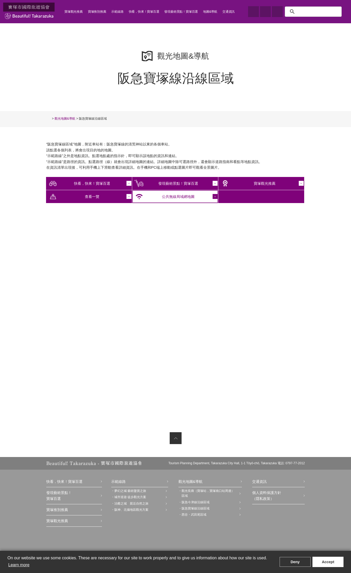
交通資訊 (228, 11)
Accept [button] (328, 562)
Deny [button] (295, 562)
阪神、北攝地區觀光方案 (131, 510)
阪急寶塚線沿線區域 (196, 508)
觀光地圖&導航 (65, 118)
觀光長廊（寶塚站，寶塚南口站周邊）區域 (208, 493)
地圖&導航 (210, 11)
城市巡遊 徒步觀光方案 (130, 497)
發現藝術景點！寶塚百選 (181, 11)
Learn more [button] (18, 565)
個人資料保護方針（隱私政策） (266, 495)
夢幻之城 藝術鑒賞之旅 (130, 491)
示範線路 (117, 11)
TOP (48, 118)
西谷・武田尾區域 (194, 514)
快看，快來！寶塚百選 (144, 11)
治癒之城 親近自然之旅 (131, 503)
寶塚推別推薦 (97, 11)
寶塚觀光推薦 (73, 11)
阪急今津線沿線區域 (196, 502)
